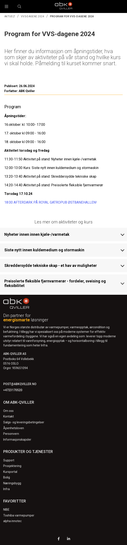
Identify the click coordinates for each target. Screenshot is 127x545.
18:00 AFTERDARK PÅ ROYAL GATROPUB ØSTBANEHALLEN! (50, 202)
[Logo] (63, 6)
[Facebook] (59, 539)
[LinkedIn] (69, 539)
